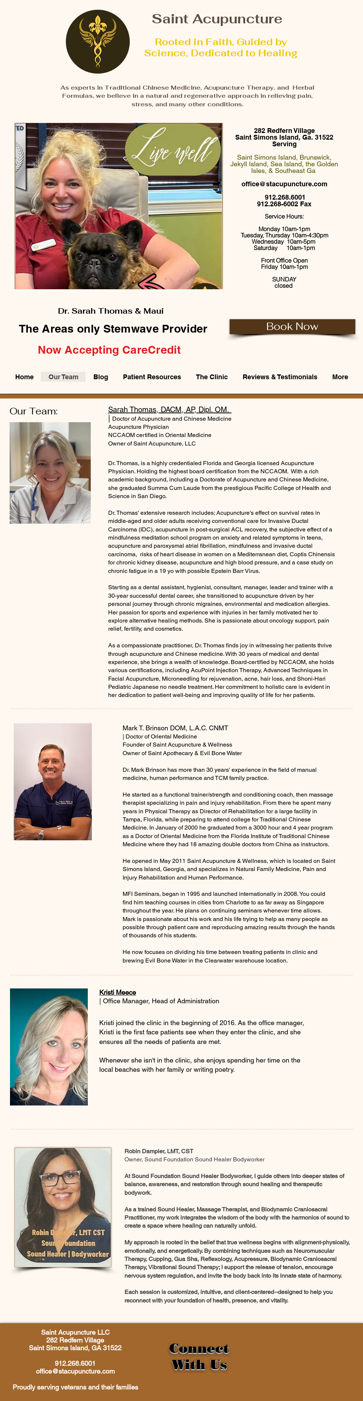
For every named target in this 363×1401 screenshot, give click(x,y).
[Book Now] (292, 326)
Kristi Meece (117, 992)
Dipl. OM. (214, 409)
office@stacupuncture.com (284, 184)
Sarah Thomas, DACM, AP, (153, 409)
